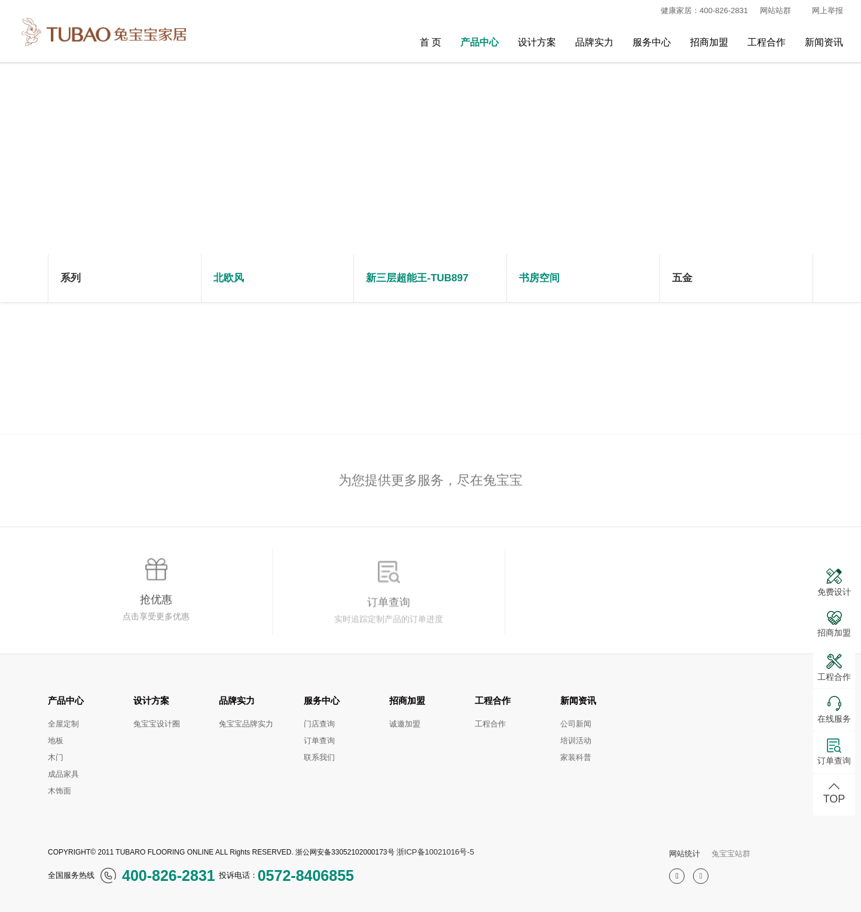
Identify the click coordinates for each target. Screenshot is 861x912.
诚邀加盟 (404, 723)
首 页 (430, 42)
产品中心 (479, 42)
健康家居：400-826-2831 (699, 11)
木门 (55, 757)
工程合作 (766, 42)
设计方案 (537, 42)
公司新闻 (575, 723)
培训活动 (575, 740)
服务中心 (652, 42)
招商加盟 (709, 42)
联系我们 (319, 757)
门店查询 (319, 723)
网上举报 (827, 10)
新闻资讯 (824, 42)
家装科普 (575, 757)
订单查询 (319, 740)
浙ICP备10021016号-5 (435, 851)
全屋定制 (63, 723)
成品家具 (63, 774)
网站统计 (684, 853)
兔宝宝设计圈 (156, 723)
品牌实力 (594, 42)
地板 (55, 740)
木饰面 (59, 790)
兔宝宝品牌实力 (246, 723)
